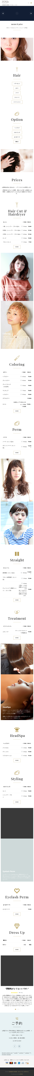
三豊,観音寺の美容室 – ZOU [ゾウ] (16, 1071)
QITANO (21, 1074)
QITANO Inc (26, 1071)
